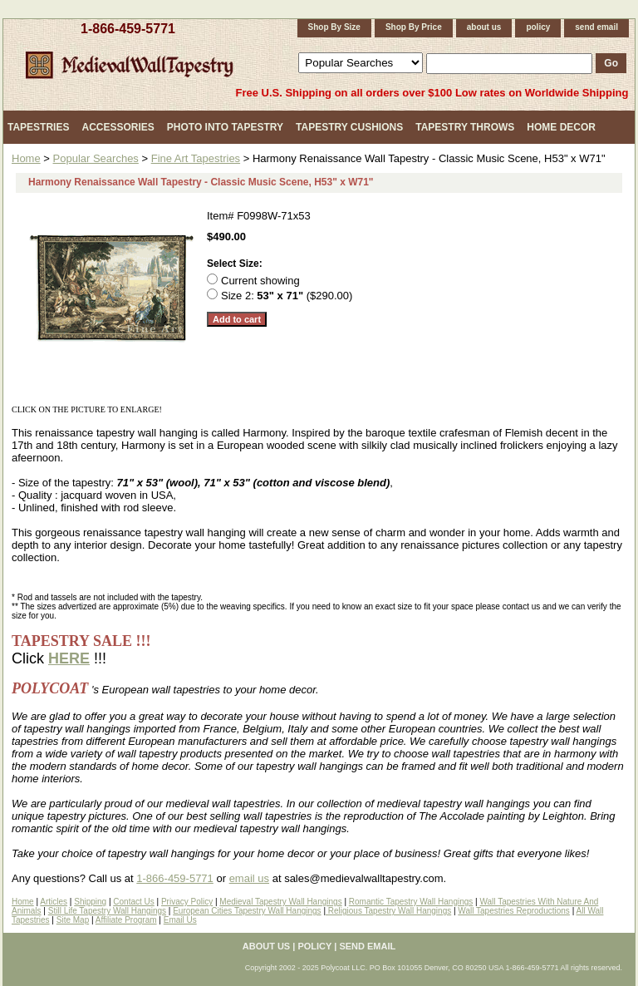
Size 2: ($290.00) (286, 295)
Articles (53, 901)
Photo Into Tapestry (225, 127)
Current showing (260, 280)
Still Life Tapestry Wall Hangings (107, 910)
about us (484, 27)
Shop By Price (413, 27)
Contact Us (133, 901)
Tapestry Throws (464, 127)
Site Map (72, 919)
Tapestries (38, 127)
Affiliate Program (126, 919)
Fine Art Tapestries (195, 158)
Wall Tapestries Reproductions (514, 910)
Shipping (90, 901)
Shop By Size (334, 27)
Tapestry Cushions (349, 127)
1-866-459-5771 (128, 29)
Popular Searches (96, 158)
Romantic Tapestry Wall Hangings (411, 901)
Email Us (180, 919)
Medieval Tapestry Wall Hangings (280, 901)
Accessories (117, 127)
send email (596, 27)
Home (26, 158)
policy (538, 27)
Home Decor (561, 127)
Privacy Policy (187, 901)
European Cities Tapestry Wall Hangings (247, 910)
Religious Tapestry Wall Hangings (388, 910)
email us (249, 878)
